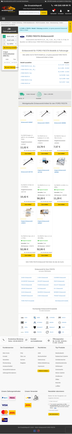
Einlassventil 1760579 (43, 123)
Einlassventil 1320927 (27, 122)
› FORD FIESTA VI (44, 76)
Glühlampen (59, 366)
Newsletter (6, 359)
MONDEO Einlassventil (60, 292)
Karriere (22, 359)
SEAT (61, 327)
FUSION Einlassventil (43, 285)
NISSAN (62, 322)
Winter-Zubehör (60, 373)
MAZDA (49, 322)
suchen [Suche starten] (43, 13)
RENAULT (50, 327)
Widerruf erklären (43, 371)
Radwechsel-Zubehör (61, 356)
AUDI (24, 317)
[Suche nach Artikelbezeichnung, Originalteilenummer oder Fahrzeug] (29, 13)
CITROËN (50, 317)
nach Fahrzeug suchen (10, 67)
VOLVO (49, 332)
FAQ (21, 353)
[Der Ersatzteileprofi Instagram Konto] (37, 431)
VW (61, 332)
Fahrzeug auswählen (10, 47)
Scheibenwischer (60, 359)
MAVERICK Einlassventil (44, 292)
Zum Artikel (28, 153)
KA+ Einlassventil (58, 288)
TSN (14, 59)
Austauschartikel (7, 366)
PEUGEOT (38, 327)
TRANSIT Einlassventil (59, 295)
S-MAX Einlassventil (43, 295)
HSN (7, 59)
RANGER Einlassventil (27, 295)
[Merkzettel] (53, 12)
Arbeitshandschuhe (61, 363)
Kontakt (5, 356)
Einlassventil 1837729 (27, 172)
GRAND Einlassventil (26, 288)
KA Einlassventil (42, 288)
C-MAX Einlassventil (43, 277)
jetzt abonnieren (54, 414)
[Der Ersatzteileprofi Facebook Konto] (35, 431)
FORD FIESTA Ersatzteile (27, 300)
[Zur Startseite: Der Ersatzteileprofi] (8, 9)
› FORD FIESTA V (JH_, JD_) (44, 69)
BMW (36, 317)
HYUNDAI (37, 322)
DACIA (61, 317)
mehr (55, 408)
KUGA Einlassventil (26, 292)
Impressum (41, 366)
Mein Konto (6, 353)
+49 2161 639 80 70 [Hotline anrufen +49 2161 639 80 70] (62, 5)
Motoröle (57, 382)
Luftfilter (57, 386)
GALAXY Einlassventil (59, 285)
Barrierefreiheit (42, 356)
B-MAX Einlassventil (26, 277)
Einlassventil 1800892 (60, 123)
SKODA (25, 332)
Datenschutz (41, 359)
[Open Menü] (3, 18)
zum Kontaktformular (36, 341)
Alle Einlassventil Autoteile (61, 300)
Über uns (23, 356)
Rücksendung (7, 363)
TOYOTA (37, 332)
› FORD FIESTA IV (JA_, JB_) (44, 65)
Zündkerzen (58, 376)
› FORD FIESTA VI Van (44, 79)
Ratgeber (23, 363)
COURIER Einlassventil (60, 277)
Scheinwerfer (59, 369)
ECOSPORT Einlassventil (27, 281)
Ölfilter (57, 379)
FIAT (24, 322)
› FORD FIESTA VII (44, 83)
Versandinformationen (9, 369)
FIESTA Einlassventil (59, 281)
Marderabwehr (59, 353)
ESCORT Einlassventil (43, 281)
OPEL (24, 327)
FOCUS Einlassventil (26, 285)
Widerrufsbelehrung (43, 363)
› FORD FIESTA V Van (44, 72)
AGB (39, 353)
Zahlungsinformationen (9, 373)
